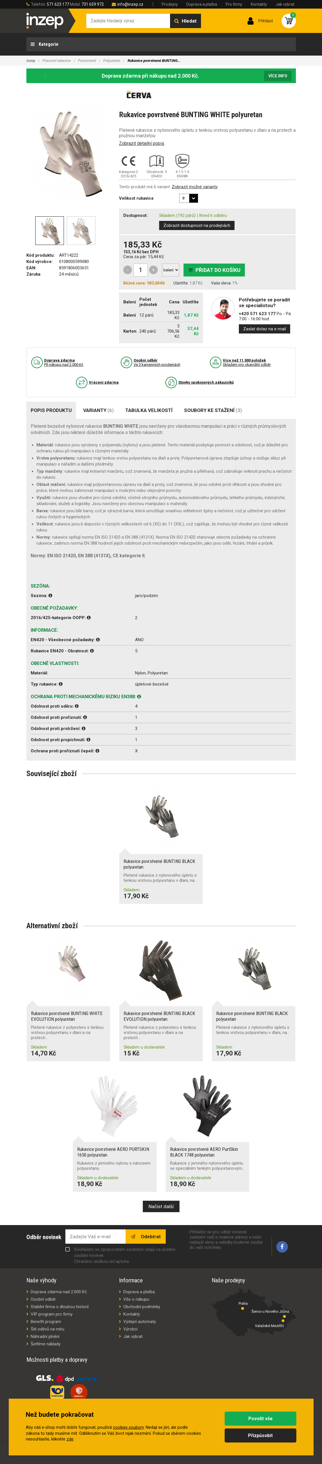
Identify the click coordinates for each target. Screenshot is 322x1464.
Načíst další (161, 1206)
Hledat (189, 21)
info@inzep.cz (130, 4)
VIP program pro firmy (52, 1314)
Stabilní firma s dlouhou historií (60, 1306)
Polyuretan (111, 60)
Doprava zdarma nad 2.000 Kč (59, 1291)
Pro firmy (234, 4)
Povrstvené (87, 60)
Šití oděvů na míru (47, 1329)
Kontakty (259, 4)
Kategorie (48, 44)
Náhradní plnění (45, 1336)
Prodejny (170, 4)
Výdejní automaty (139, 1321)
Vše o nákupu (136, 1299)
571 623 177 (58, 4)
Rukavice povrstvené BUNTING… (154, 60)
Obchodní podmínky (141, 1306)
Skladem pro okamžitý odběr (247, 362)
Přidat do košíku (218, 270)
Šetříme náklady (46, 1344)
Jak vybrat (285, 4)
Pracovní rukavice (56, 60)
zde (70, 1439)
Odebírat (150, 1236)
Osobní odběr (43, 1299)
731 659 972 (92, 4)
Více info (277, 76)
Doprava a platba (201, 4)
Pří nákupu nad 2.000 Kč (63, 362)
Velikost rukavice (136, 198)
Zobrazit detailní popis (141, 143)
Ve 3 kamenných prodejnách (157, 362)
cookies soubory (128, 1427)
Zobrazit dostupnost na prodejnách (196, 225)
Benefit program (46, 1321)
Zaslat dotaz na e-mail (264, 328)
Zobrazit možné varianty (195, 186)
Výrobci (130, 1329)
